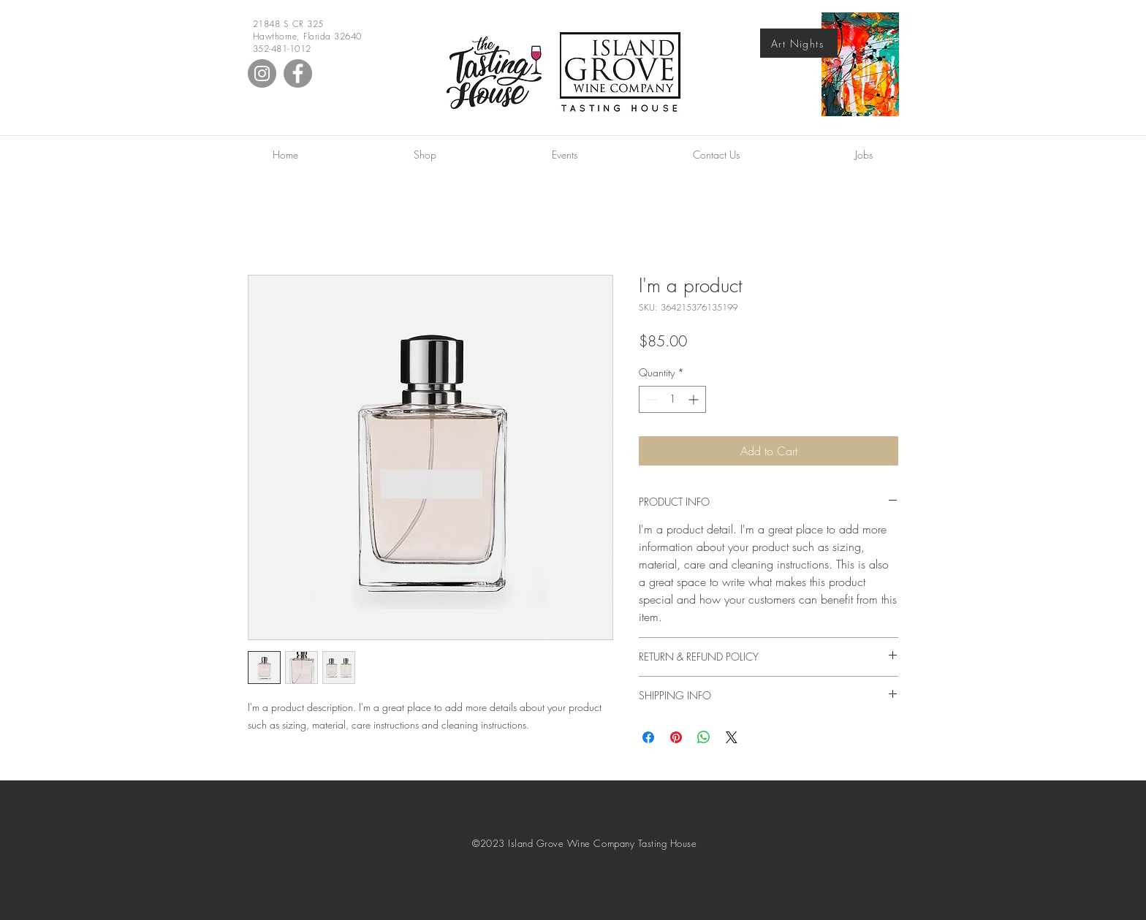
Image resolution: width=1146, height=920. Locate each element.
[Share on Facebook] (648, 737)
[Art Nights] (799, 43)
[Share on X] (731, 737)
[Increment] (695, 399)
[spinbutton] (672, 399)
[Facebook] (298, 73)
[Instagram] (262, 73)
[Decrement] (650, 399)
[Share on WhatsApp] (704, 737)
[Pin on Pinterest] (676, 737)
